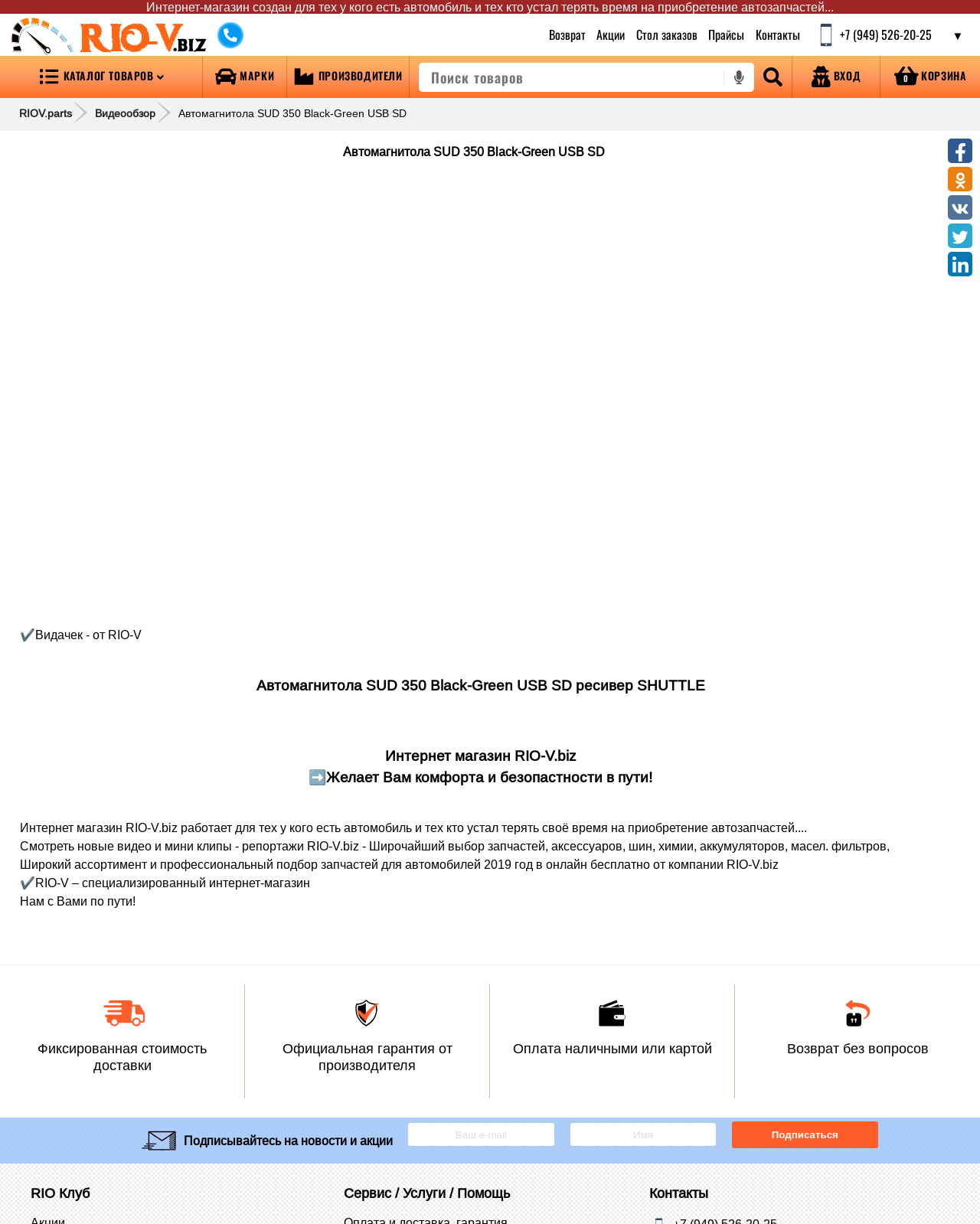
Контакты (778, 34)
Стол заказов (666, 34)
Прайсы (726, 34)
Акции (610, 34)
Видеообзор (125, 113)
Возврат (567, 34)
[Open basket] (930, 77)
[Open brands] (244, 77)
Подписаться (805, 1135)
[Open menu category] (101, 77)
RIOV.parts (45, 113)
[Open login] (836, 77)
